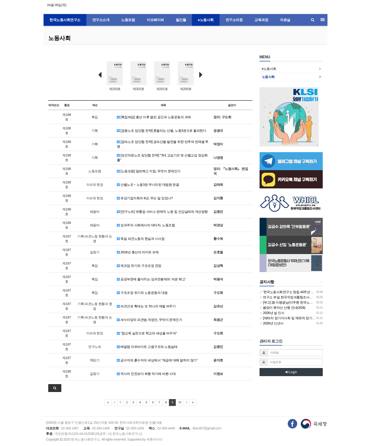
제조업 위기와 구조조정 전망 (139, 266)
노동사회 (59, 38)
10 (179, 402)
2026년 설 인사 (272, 313)
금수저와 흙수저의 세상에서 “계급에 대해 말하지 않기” (157, 360)
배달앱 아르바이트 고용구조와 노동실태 (147, 347)
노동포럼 (128, 20)
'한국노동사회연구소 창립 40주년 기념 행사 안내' (296, 292)
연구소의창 (234, 20)
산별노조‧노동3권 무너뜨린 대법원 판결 (148, 185)
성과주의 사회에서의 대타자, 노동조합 (146, 225)
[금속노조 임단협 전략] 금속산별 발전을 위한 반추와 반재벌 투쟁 (162, 144)
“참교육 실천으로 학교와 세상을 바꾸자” (147, 333)
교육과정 (261, 20)
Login (291, 372)
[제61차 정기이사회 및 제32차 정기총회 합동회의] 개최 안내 (304, 318)
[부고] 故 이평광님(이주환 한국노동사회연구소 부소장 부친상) (305, 302)
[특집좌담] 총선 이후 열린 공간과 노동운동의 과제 (154, 117)
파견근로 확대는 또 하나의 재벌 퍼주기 (146, 306)
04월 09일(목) (56, 5)
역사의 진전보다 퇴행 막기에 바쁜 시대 (146, 374)
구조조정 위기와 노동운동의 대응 (142, 293)
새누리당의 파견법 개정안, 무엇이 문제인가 (149, 320)
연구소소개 (101, 20)
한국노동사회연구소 (64, 20)
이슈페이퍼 (155, 20)
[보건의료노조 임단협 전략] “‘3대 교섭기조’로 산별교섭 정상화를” (162, 157)
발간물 (181, 20)
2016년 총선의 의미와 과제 (138, 252)
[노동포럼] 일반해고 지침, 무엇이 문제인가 (149, 171)
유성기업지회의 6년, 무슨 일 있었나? (145, 198)
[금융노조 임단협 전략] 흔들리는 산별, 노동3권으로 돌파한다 (161, 130)
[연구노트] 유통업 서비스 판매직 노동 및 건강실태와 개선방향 (162, 212)
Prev (100, 75)
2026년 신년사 (271, 323)
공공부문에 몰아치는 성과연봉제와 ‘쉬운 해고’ (151, 279)
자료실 (285, 20)
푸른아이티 (154, 439)
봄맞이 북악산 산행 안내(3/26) (282, 307)
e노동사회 (206, 20)
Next (201, 75)
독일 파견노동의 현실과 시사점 (140, 239)
